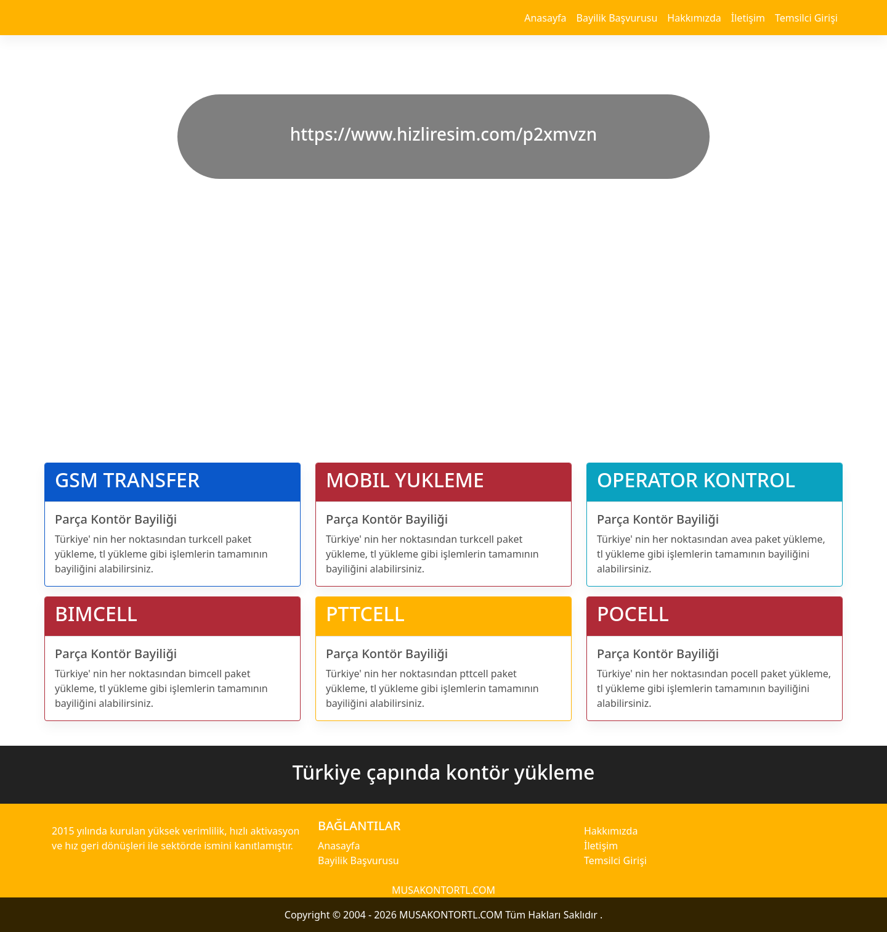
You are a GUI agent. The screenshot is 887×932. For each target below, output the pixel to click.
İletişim (748, 18)
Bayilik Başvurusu (617, 18)
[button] (66, 224)
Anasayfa (545, 18)
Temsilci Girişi (806, 18)
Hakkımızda (694, 18)
